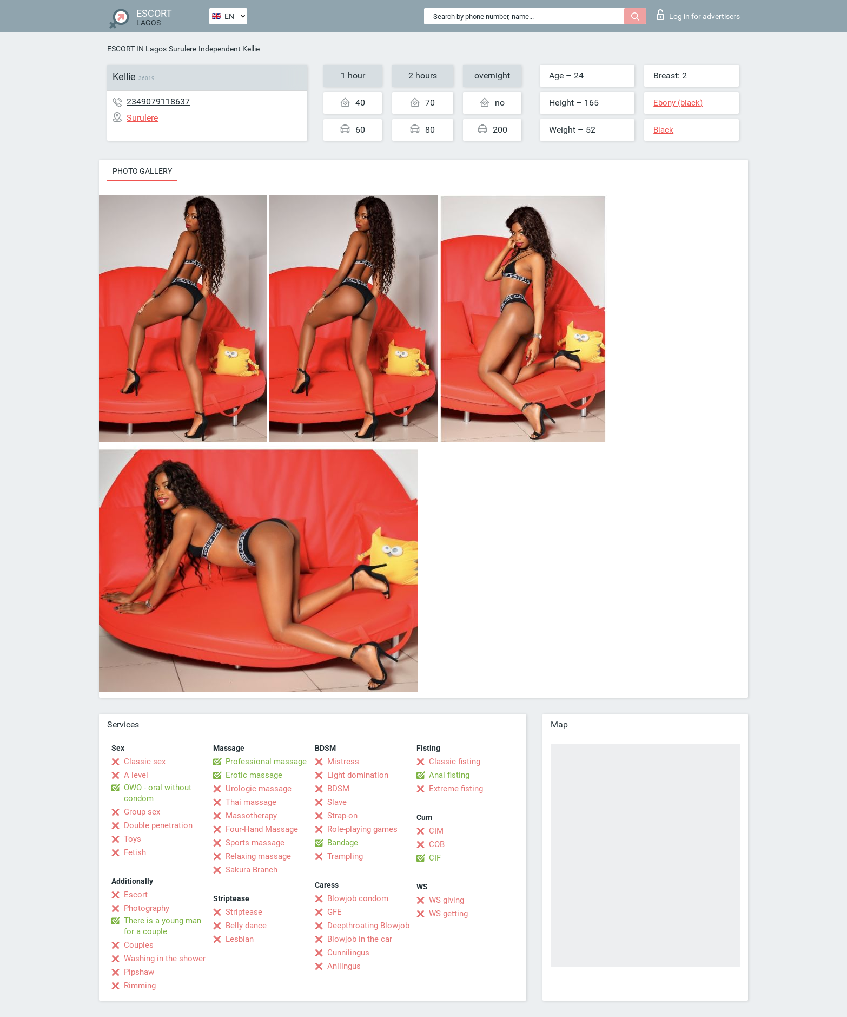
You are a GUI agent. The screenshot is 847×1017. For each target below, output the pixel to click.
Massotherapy (251, 816)
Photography (146, 908)
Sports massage (255, 843)
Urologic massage (259, 788)
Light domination (357, 775)
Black (663, 130)
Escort (136, 895)
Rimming (140, 985)
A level (136, 775)
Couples (139, 945)
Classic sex (145, 761)
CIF (435, 858)
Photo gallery (142, 171)
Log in (698, 15)
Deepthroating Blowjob (368, 925)
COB (437, 844)
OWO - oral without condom (157, 793)
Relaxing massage (258, 856)
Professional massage (266, 761)
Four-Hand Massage (262, 829)
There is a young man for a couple (162, 926)
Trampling (345, 856)
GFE (334, 912)
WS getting (448, 913)
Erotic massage (254, 775)
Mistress (343, 761)
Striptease (244, 912)
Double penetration (158, 825)
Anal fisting (449, 775)
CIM (436, 831)
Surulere (182, 48)
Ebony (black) (678, 103)
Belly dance (246, 925)
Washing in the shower (165, 958)
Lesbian (240, 939)
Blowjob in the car (359, 939)
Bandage (342, 843)
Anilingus (344, 966)
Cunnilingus (348, 952)
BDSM (338, 788)
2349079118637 (158, 101)
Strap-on (342, 816)
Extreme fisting (456, 788)
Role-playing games (362, 829)
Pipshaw (139, 972)
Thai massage (251, 802)
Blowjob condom (357, 898)
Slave (337, 802)
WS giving (446, 900)
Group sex (142, 812)
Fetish (135, 852)
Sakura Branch (251, 870)
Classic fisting (454, 761)
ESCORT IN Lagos (137, 48)
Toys (132, 839)
